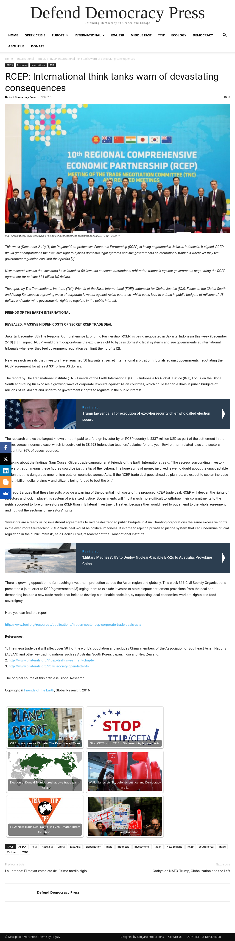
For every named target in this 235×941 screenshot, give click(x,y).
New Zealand (174, 846)
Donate (38, 46)
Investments (142, 846)
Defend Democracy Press (20, 97)
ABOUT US (16, 46)
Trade (222, 846)
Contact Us (175, 937)
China (61, 846)
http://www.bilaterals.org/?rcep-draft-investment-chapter (52, 660)
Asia (34, 846)
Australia (47, 846)
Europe (58, 35)
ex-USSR (117, 35)
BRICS (42, 59)
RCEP (190, 846)
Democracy (203, 35)
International (88, 35)
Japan (158, 846)
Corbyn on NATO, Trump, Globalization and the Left (191, 871)
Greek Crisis (35, 35)
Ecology (178, 35)
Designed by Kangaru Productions (142, 937)
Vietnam (12, 852)
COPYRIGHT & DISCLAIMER (204, 937)
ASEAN (23, 846)
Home (13, 35)
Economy (22, 65)
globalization (93, 846)
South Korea (206, 846)
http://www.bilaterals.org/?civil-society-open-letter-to (49, 666)
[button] (224, 35)
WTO (25, 852)
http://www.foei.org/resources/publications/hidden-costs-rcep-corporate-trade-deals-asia (73, 625)
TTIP (161, 35)
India (109, 846)
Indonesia (123, 846)
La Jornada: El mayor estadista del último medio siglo (46, 871)
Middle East (141, 35)
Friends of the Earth (39, 690)
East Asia (75, 846)
